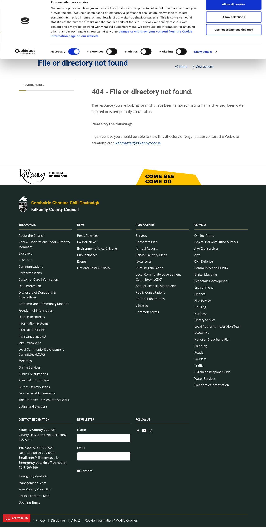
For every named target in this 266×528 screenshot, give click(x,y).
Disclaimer (58, 521)
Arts (197, 256)
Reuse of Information (34, 381)
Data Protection (30, 287)
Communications (31, 267)
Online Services (30, 368)
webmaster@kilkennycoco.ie (138, 144)
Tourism (200, 360)
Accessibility (16, 518)
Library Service (205, 321)
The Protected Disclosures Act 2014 (44, 401)
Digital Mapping (205, 275)
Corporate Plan (146, 243)
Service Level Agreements (37, 394)
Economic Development (211, 282)
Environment (203, 288)
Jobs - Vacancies (30, 344)
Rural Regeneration (149, 269)
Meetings (25, 362)
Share (181, 67)
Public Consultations (33, 375)
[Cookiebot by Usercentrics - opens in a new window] (25, 58)
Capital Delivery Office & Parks (216, 243)
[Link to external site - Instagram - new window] (150, 431)
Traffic (199, 366)
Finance (199, 295)
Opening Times (29, 503)
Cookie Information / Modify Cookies (111, 521)
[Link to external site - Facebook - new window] (138, 431)
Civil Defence (203, 262)
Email (81, 449)
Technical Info (33, 85)
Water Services (205, 379)
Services (200, 225)
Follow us (143, 420)
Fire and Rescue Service (94, 269)
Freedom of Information (36, 311)
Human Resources (32, 318)
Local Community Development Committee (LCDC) (41, 353)
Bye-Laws (25, 254)
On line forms (204, 236)
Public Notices (87, 256)
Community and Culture (211, 269)
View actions (202, 67)
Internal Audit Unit (32, 331)
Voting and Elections (33, 407)
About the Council (31, 236)
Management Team (33, 484)
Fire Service (202, 301)
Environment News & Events (97, 249)
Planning (200, 347)
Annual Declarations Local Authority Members (44, 245)
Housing (200, 308)
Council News (87, 243)
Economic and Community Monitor (44, 305)
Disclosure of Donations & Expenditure (37, 296)
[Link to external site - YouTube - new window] (144, 431)
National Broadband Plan (212, 340)
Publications (145, 225)
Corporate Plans (30, 274)
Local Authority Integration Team (218, 327)
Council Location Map (34, 497)
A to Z (75, 521)
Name (81, 431)
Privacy (41, 521)
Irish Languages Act (32, 337)
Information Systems (33, 324)
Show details (203, 57)
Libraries (142, 306)
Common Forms (147, 313)
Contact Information (34, 420)
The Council (27, 225)
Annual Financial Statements (156, 287)
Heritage (200, 314)
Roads (198, 353)
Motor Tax (201, 334)
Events (82, 262)
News (81, 225)
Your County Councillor (35, 490)
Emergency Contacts (33, 477)
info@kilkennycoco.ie (43, 459)
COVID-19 (26, 261)
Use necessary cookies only (233, 35)
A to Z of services (206, 249)
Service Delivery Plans (34, 388)
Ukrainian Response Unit (212, 373)
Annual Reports (147, 249)
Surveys (141, 236)
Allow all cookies (233, 10)
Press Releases (87, 236)
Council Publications (150, 300)
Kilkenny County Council (55, 210)
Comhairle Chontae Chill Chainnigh (65, 204)
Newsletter (143, 262)
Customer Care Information (38, 280)
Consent (86, 473)
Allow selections (233, 23)
